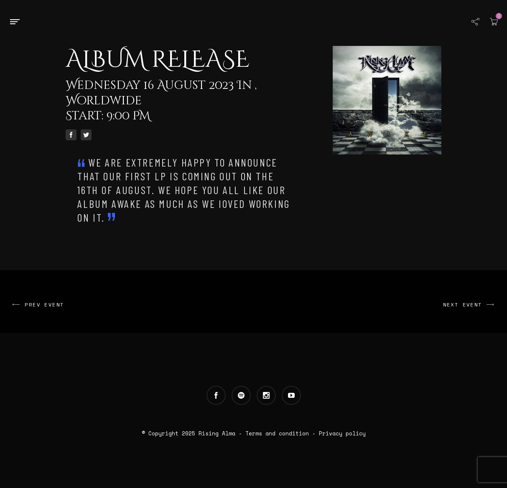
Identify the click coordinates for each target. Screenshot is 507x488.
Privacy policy (342, 433)
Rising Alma (217, 433)
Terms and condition (277, 433)
